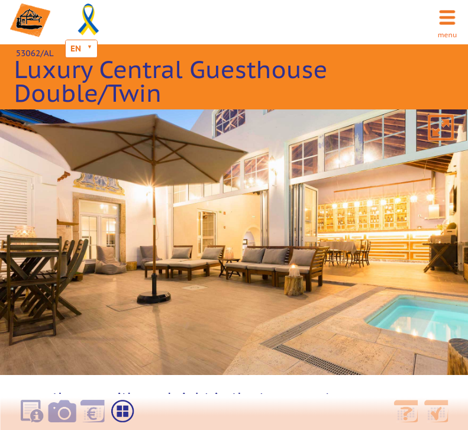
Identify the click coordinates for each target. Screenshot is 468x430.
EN (75, 48)
